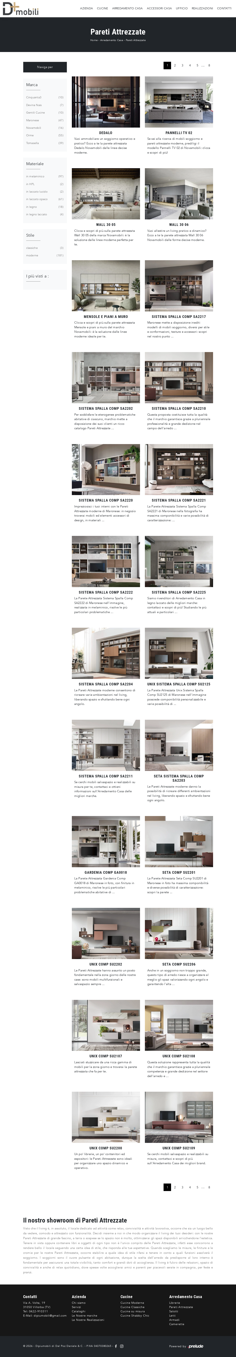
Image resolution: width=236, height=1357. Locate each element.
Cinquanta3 (44, 97)
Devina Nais (44, 105)
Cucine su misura (133, 1311)
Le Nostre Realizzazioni (88, 1320)
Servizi (76, 1307)
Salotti (173, 1311)
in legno (44, 207)
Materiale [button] (35, 164)
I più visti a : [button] (37, 276)
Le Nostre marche (84, 1316)
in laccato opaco (44, 199)
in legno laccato (44, 214)
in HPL (44, 184)
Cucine (102, 8)
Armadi (174, 1320)
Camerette (176, 1324)
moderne (44, 255)
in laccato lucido (44, 192)
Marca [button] (32, 85)
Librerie (174, 1303)
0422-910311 (38, 1311)
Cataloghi (78, 1311)
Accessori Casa (159, 8)
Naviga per (45, 67)
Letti (172, 1316)
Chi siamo (79, 1303)
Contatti (224, 8)
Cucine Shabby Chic (135, 1316)
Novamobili (44, 128)
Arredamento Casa (127, 8)
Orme (44, 135)
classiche (44, 248)
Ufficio (182, 8)
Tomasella (44, 143)
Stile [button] (30, 235)
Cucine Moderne (132, 1303)
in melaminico (44, 176)
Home (94, 40)
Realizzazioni (202, 8)
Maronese (44, 120)
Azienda (86, 8)
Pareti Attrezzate (136, 40)
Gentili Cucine (44, 113)
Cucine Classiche (133, 1307)
